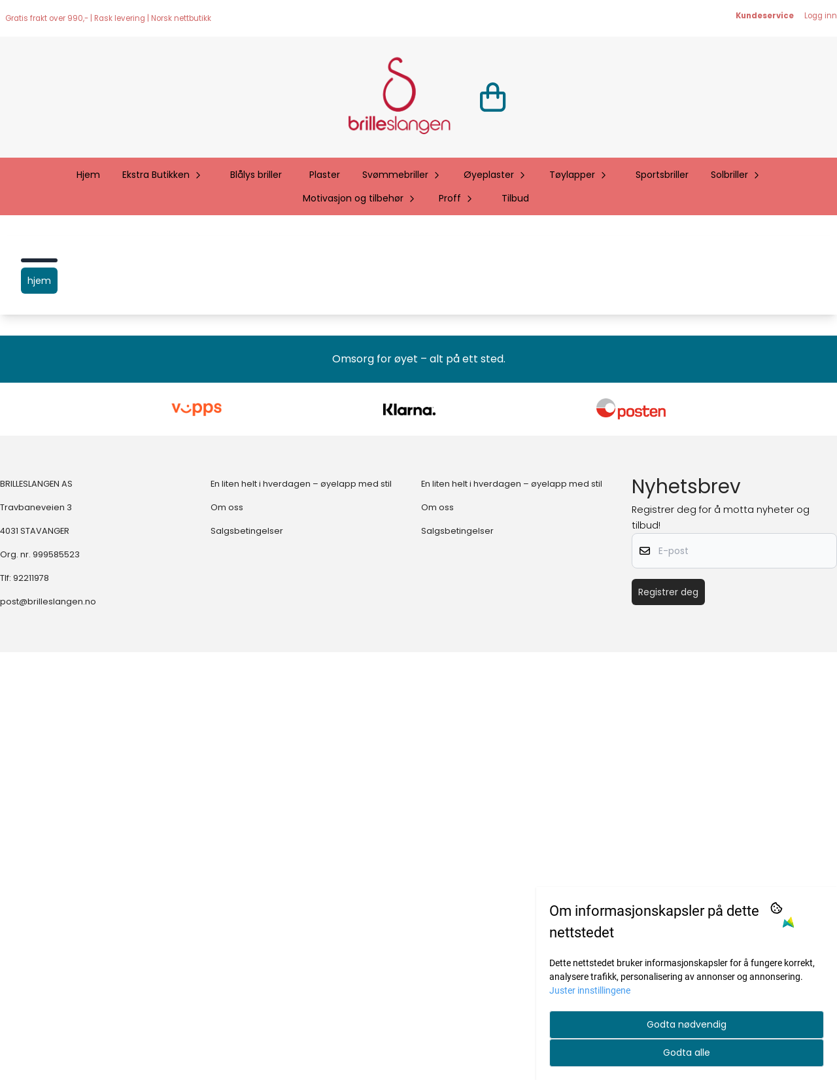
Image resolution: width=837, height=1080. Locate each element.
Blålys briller (256, 174)
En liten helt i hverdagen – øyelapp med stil (301, 912)
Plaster (324, 174)
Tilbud (515, 198)
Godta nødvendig (686, 1024)
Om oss (227, 935)
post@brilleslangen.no (48, 1030)
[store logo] (398, 97)
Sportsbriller (662, 174)
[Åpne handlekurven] (493, 97)
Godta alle (686, 1052)
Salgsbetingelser (247, 959)
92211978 (31, 1006)
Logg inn (820, 15)
